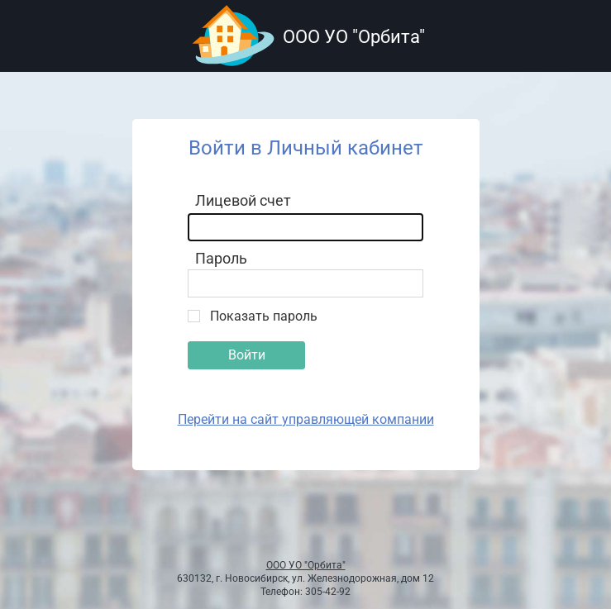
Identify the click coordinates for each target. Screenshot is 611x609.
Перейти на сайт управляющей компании (306, 419)
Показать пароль (263, 316)
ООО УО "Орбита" (306, 565)
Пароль (221, 258)
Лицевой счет (243, 200)
